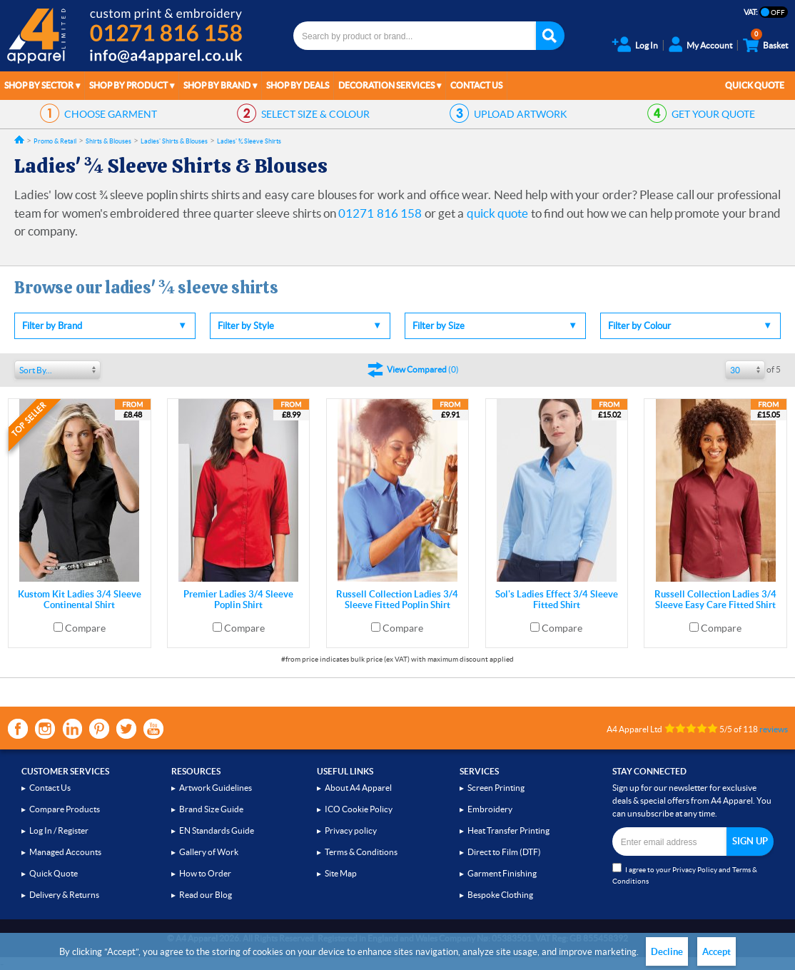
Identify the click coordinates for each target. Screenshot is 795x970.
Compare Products (64, 809)
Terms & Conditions (361, 852)
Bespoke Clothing (500, 894)
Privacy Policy (694, 870)
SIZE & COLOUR (315, 114)
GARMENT (110, 114)
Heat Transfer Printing (508, 830)
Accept (716, 951)
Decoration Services (386, 85)
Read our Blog (205, 894)
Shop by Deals (297, 85)
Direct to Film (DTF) (504, 852)
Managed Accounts (65, 852)
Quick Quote (754, 85)
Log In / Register (58, 830)
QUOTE (713, 114)
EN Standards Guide (216, 830)
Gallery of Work (208, 852)
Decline (667, 951)
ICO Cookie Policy (359, 809)
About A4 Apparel (358, 787)
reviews (773, 729)
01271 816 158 (380, 213)
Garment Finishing (502, 873)
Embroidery (489, 809)
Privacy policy (351, 830)
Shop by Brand (216, 85)
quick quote (497, 213)
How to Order (205, 873)
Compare (85, 628)
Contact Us (476, 85)
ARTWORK (520, 114)
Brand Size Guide (211, 809)
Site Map (341, 873)
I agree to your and (684, 874)
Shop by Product (128, 85)
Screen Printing (496, 787)
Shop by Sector (39, 85)
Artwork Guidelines (215, 787)
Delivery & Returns (64, 894)
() (423, 369)
